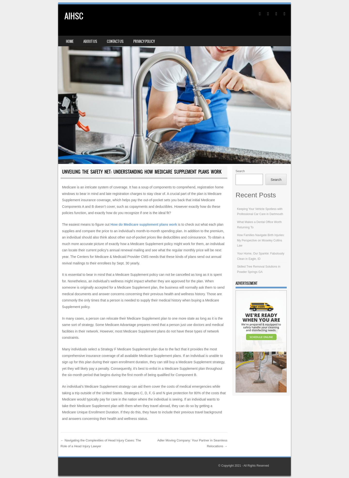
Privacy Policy (144, 41)
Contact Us (115, 41)
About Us (90, 41)
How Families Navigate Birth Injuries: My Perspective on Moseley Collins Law (261, 240)
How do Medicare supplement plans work (144, 224)
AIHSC (73, 16)
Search (240, 171)
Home (70, 41)
